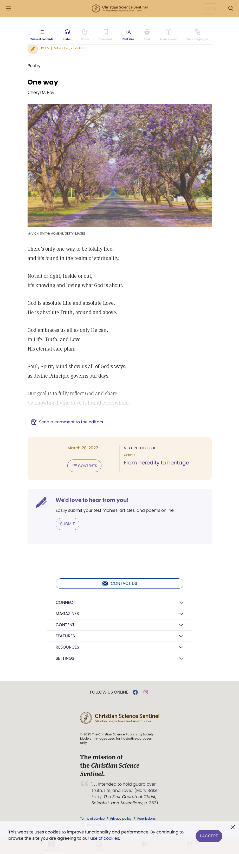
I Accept (209, 835)
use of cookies (104, 838)
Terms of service (92, 818)
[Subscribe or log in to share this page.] (85, 35)
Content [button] (65, 625)
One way (43, 82)
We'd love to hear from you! (92, 500)
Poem (45, 48)
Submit (67, 524)
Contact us (119, 583)
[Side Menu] (8, 8)
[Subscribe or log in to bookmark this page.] (106, 35)
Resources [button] (67, 647)
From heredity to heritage (156, 462)
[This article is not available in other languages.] (197, 35)
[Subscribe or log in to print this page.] (147, 35)
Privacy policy (121, 818)
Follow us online (109, 692)
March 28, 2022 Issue (70, 48)
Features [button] (65, 636)
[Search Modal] (230, 8)
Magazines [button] (67, 614)
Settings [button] (65, 658)
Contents (84, 466)
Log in (210, 8)
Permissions (146, 818)
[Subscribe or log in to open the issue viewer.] (168, 35)
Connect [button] (65, 602)
